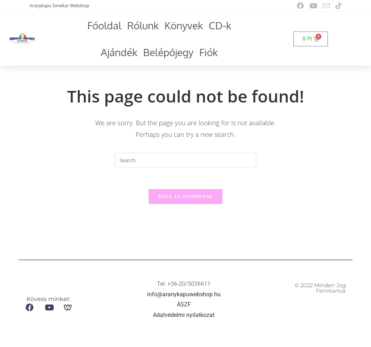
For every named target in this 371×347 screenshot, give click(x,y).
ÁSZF (184, 305)
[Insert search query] (185, 160)
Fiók (208, 52)
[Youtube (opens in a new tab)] (313, 5)
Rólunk (143, 25)
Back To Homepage (185, 196)
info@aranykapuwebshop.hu (184, 294)
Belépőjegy (168, 52)
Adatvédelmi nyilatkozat (183, 315)
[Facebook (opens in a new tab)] (300, 5)
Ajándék (119, 52)
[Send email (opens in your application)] (326, 6)
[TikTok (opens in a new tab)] (337, 5)
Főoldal (104, 25)
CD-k (220, 25)
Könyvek (183, 25)
